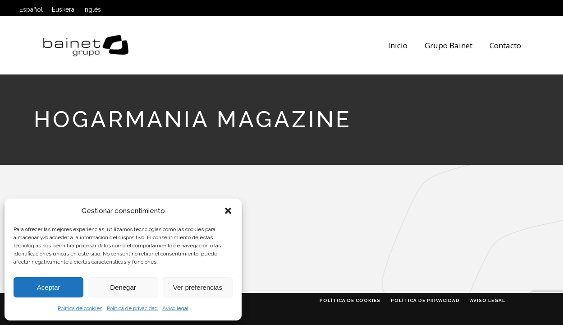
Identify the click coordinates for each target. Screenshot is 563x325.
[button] (228, 210)
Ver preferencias (197, 287)
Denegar (123, 287)
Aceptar (48, 287)
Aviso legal (175, 308)
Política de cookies (80, 308)
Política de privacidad (132, 308)
